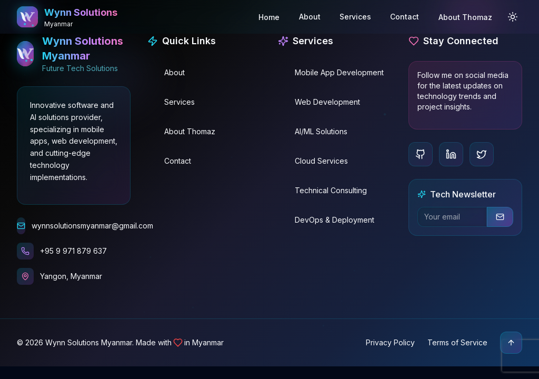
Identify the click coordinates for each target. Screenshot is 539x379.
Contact (404, 16)
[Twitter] (482, 154)
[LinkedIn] (451, 154)
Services (355, 16)
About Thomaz (465, 16)
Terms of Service (457, 342)
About (310, 16)
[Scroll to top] (511, 343)
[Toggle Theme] (512, 16)
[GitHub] (420, 154)
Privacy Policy (390, 342)
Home (269, 16)
